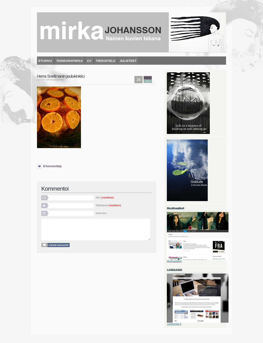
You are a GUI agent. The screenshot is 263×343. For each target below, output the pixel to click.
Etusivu (45, 60)
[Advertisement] (85, 156)
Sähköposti (108, 205)
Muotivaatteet (174, 261)
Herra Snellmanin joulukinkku (60, 76)
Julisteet (128, 60)
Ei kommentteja (52, 166)
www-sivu (101, 213)
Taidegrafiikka (69, 60)
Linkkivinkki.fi (174, 324)
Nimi (105, 197)
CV (89, 60)
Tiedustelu (105, 60)
